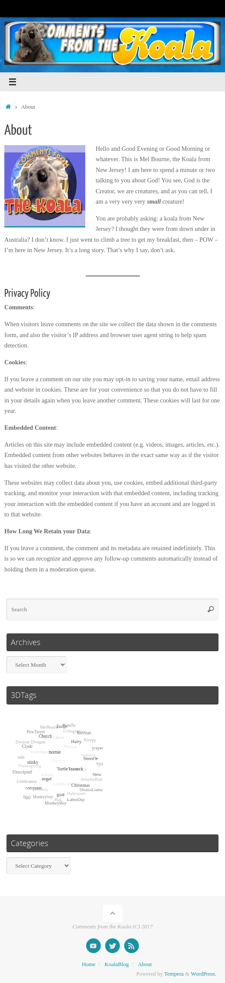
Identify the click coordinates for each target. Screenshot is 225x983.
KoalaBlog (117, 964)
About (144, 964)
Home (89, 964)
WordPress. (203, 973)
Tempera (174, 973)
